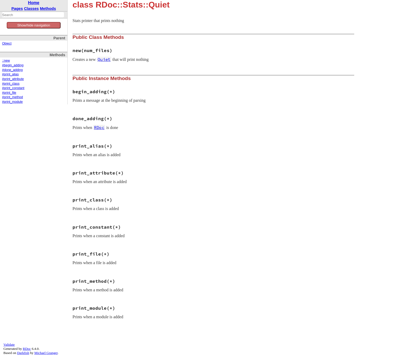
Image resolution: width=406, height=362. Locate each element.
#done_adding (12, 70)
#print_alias (10, 74)
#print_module (12, 102)
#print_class (10, 83)
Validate (9, 344)
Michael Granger (46, 353)
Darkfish (23, 353)
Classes (31, 8)
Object (6, 43)
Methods (48, 8)
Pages (17, 8)
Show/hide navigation (33, 25)
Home (33, 3)
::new (6, 60)
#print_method (12, 97)
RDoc (27, 349)
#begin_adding (13, 65)
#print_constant (13, 88)
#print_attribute (13, 79)
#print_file (9, 93)
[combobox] (33, 14)
